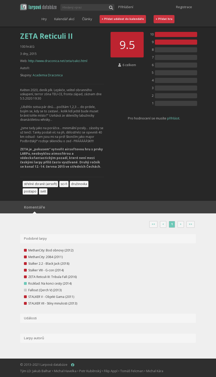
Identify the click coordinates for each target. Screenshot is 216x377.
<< (153, 224)
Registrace (184, 7)
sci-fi (64, 184)
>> (190, 224)
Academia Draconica (48, 75)
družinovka (79, 184)
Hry (44, 19)
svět (43, 191)
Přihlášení (125, 7)
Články (87, 19)
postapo (30, 191)
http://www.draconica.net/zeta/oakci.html (57, 61)
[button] (38, 7)
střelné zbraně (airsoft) (40, 184)
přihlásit (173, 118)
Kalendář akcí (64, 19)
